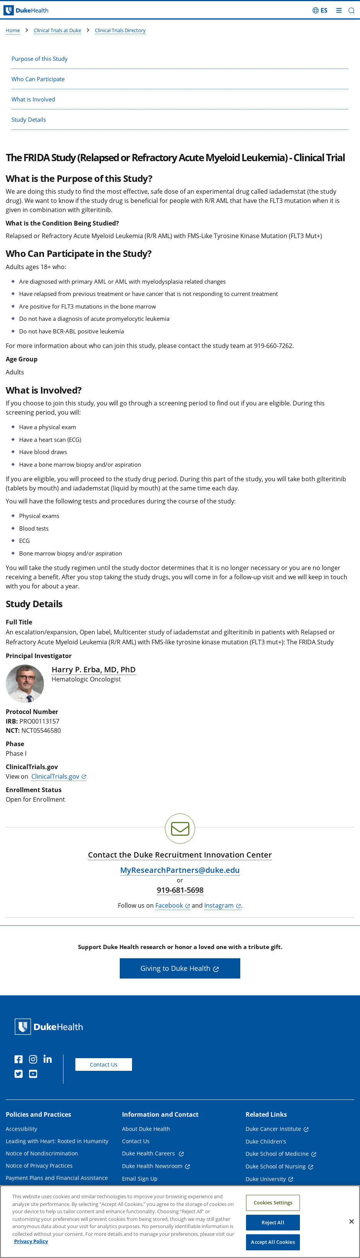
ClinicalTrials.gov (55, 776)
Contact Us (103, 1064)
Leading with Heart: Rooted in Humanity (57, 1141)
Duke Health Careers (149, 1153)
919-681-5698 (180, 890)
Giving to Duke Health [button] (175, 968)
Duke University (266, 1179)
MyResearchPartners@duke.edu (180, 870)
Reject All (273, 1230)
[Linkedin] (49, 1060)
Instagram (219, 905)
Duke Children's (266, 1141)
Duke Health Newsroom (152, 1166)
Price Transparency (30, 1190)
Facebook (169, 905)
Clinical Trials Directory (120, 30)
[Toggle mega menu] (339, 10)
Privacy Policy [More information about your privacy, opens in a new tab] (31, 1249)
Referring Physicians (148, 1190)
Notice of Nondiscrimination (42, 1153)
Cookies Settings (273, 1210)
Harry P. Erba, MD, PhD (94, 669)
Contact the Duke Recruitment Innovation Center (180, 855)
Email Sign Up (140, 1178)
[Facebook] (20, 1060)
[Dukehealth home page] (45, 10)
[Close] (351, 1229)
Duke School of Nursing (276, 1166)
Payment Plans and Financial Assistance (57, 1177)
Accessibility (21, 1128)
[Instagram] (35, 1060)
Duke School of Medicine (277, 1153)
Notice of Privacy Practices (39, 1165)
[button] (351, 10)
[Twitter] (20, 1075)
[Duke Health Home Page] (50, 1026)
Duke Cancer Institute (273, 1128)
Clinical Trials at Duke (57, 30)
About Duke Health (146, 1128)
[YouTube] (35, 1075)
